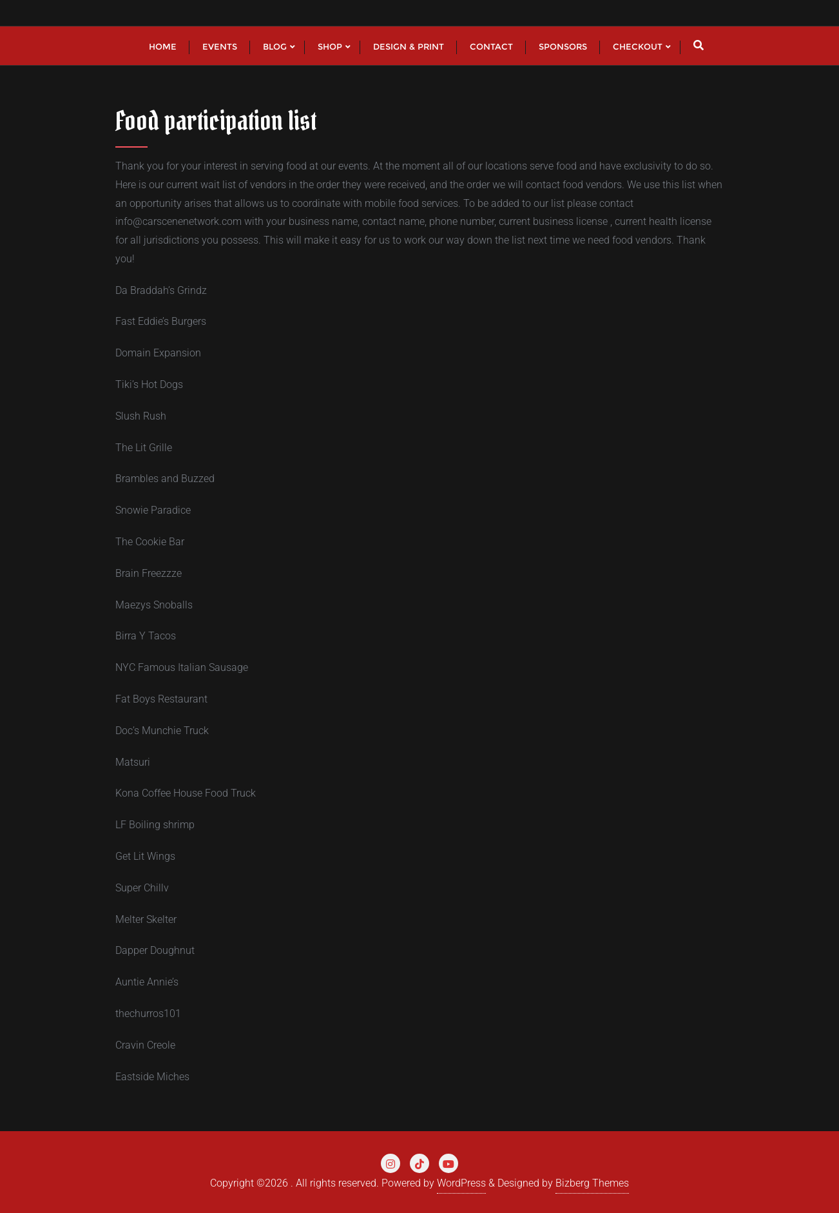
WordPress (461, 1183)
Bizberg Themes (592, 1183)
